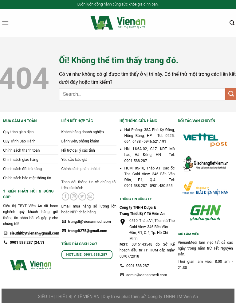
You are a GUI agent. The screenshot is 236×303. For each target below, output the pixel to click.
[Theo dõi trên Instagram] (74, 196)
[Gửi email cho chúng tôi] (90, 196)
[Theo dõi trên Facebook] (65, 196)
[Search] (232, 23)
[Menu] (5, 22)
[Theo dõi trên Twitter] (82, 196)
